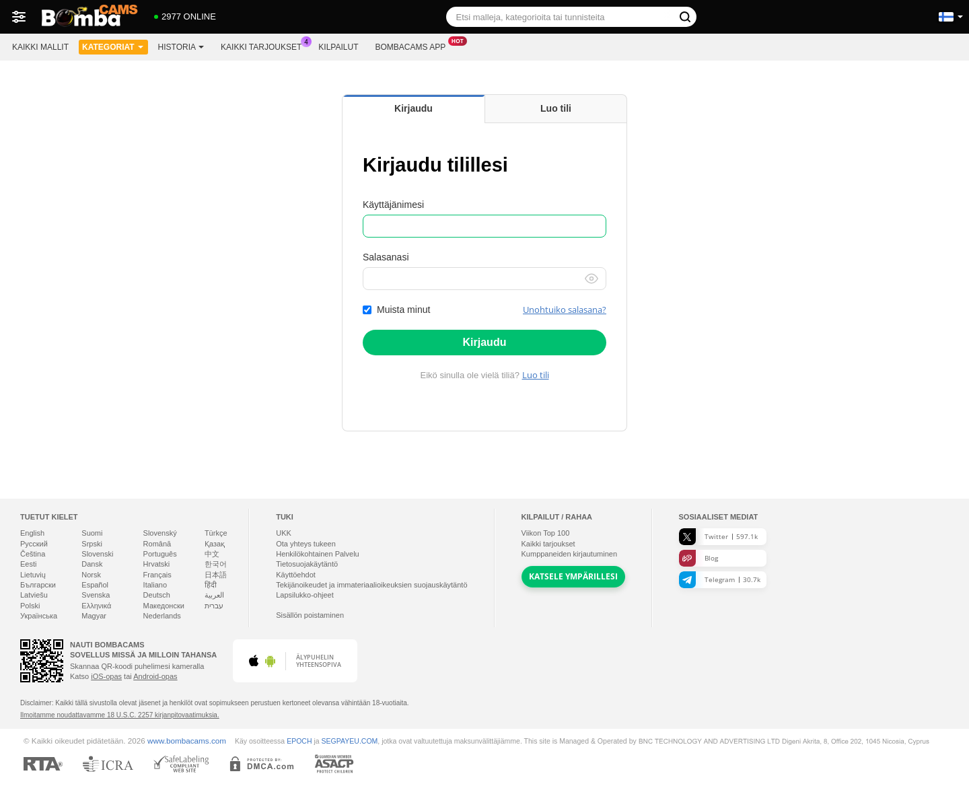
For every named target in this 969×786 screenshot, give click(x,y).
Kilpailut (338, 47)
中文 (212, 554)
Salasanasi (386, 257)
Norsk (91, 575)
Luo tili (535, 375)
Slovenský (160, 533)
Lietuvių (33, 575)
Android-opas (155, 676)
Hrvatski (156, 564)
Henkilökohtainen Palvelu (317, 554)
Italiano (155, 585)
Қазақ (215, 544)
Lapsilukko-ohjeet (305, 595)
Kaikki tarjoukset (264, 46)
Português (160, 554)
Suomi (91, 533)
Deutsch (156, 595)
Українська (38, 616)
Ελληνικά (96, 606)
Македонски (163, 606)
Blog (698, 558)
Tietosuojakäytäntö (307, 564)
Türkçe (216, 533)
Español (94, 585)
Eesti (28, 564)
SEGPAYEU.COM (350, 741)
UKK (283, 533)
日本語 (216, 575)
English (32, 533)
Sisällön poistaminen (310, 615)
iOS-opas (106, 676)
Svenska (95, 595)
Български (38, 585)
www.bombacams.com (186, 740)
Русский (34, 544)
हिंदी (211, 585)
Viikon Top (546, 533)
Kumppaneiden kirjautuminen (569, 554)
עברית (214, 606)
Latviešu (34, 595)
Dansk (91, 564)
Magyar (93, 616)
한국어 (216, 564)
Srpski (91, 544)
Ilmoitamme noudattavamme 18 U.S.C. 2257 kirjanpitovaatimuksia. (119, 715)
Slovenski (97, 554)
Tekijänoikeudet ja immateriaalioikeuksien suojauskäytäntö (371, 585)
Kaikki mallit (40, 47)
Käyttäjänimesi (393, 204)
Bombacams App (413, 46)
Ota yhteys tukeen (306, 544)
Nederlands (162, 616)
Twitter (718, 536)
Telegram (719, 579)
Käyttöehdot (296, 575)
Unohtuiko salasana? (564, 309)
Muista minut (403, 309)
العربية (214, 595)
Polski (30, 606)
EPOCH (299, 741)
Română (157, 544)
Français (157, 575)
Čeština (32, 554)
